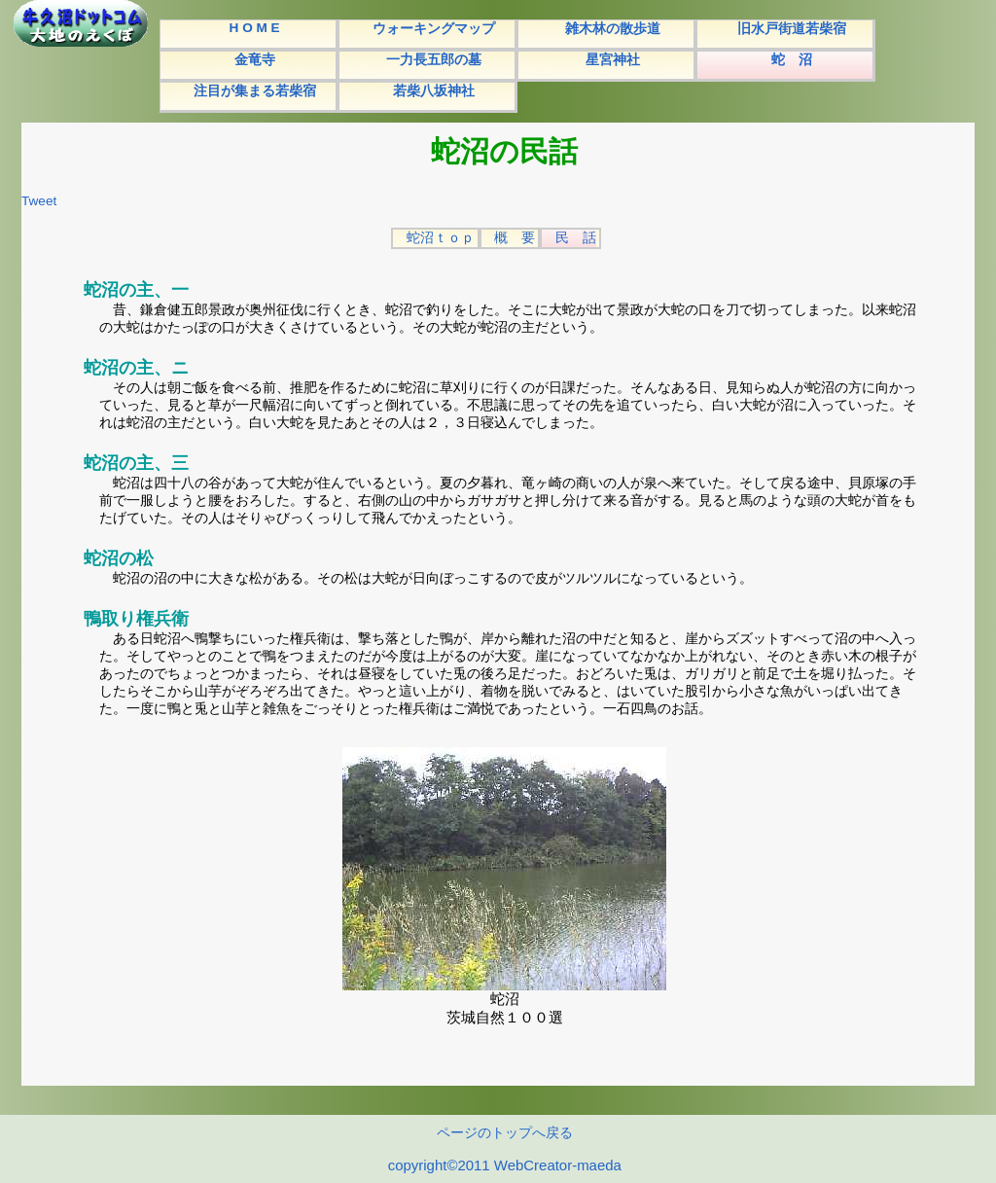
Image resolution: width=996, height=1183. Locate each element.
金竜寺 (254, 60)
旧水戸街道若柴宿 (791, 28)
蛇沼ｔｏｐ (441, 238)
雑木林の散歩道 (612, 28)
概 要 (514, 238)
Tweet (38, 201)
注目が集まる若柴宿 (255, 91)
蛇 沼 (791, 60)
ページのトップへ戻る (505, 1133)
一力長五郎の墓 (433, 60)
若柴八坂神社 (434, 91)
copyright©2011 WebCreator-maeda (505, 1165)
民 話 (575, 238)
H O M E (255, 27)
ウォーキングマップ (434, 28)
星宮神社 (613, 60)
